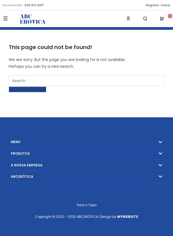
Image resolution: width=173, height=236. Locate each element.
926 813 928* (34, 5)
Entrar (165, 5)
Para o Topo (87, 205)
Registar (152, 5)
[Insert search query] (86, 80)
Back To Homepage (27, 89)
